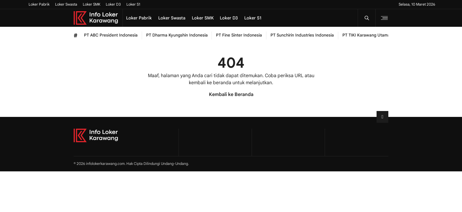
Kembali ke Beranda (231, 94)
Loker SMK (91, 4)
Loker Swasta (66, 4)
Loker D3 (113, 4)
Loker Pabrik (39, 4)
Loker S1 (133, 4)
